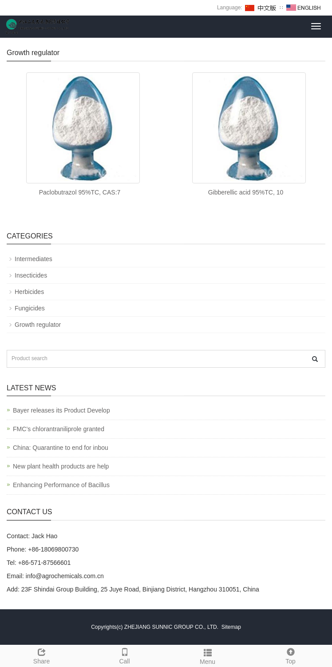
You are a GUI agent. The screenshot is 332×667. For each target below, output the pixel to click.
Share (41, 655)
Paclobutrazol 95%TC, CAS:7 (80, 192)
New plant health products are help (61, 466)
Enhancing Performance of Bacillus (61, 484)
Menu (207, 655)
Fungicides (30, 308)
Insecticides (31, 275)
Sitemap (231, 627)
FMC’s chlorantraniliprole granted (58, 429)
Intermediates (33, 258)
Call (124, 655)
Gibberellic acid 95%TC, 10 (246, 192)
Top (290, 655)
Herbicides (29, 291)
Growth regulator (38, 324)
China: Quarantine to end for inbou (60, 447)
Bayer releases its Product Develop (61, 410)
